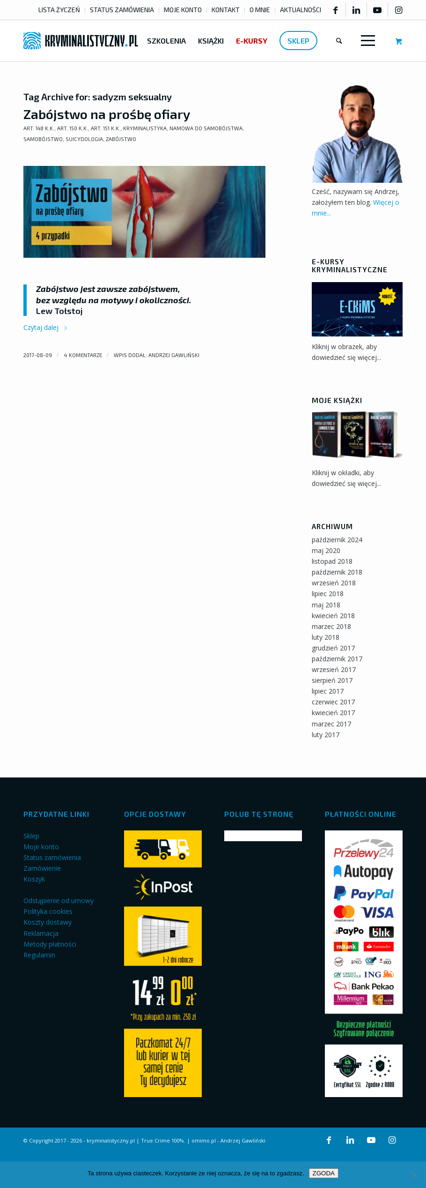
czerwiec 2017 (333, 701)
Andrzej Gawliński (173, 355)
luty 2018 (325, 637)
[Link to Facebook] (335, 10)
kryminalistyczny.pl (111, 1140)
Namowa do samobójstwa (205, 128)
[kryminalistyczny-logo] (80, 40)
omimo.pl (203, 1140)
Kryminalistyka (145, 128)
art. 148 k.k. (38, 128)
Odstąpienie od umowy (58, 900)
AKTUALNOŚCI (300, 10)
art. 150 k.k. (72, 128)
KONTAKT (226, 10)
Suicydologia (84, 139)
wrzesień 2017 (334, 669)
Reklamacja (41, 933)
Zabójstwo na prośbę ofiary (106, 114)
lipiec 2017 (328, 691)
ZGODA (324, 1173)
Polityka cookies (48, 911)
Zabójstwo (121, 139)
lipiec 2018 (328, 593)
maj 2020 (326, 550)
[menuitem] (59, 10)
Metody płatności (49, 944)
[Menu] (366, 40)
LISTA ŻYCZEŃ (59, 10)
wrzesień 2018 (334, 582)
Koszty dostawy (47, 922)
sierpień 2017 (332, 680)
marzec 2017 (331, 723)
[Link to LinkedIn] (356, 10)
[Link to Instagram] (398, 10)
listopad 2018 (332, 561)
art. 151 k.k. (105, 128)
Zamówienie (42, 868)
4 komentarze (83, 355)
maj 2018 (326, 604)
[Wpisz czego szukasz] (339, 40)
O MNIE (260, 10)
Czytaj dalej (45, 327)
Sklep (31, 835)
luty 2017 (325, 734)
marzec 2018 (331, 626)
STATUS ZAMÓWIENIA (122, 10)
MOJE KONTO (183, 10)
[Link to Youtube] (377, 10)
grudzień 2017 (333, 647)
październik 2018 (337, 572)
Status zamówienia (52, 857)
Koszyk (34, 878)
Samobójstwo (43, 139)
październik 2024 (337, 539)
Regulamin (39, 954)
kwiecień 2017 (333, 712)
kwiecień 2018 (333, 615)
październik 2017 (337, 658)
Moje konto (41, 846)
